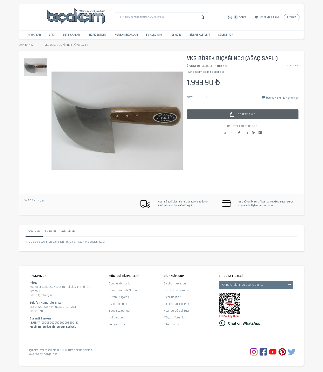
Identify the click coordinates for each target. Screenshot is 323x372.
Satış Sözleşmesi (119, 310)
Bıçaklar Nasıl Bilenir (176, 303)
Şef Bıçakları (71, 35)
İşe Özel (176, 35)
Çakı (52, 35)
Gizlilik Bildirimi (118, 303)
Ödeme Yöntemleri (120, 283)
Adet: (190, 97)
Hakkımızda (116, 317)
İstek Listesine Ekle (244, 126)
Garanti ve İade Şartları (123, 290)
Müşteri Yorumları (175, 317)
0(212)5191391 (38, 311)
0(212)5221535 (39, 307)
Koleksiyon (225, 35)
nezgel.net (50, 354)
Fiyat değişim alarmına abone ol (205, 72)
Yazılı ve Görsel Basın (177, 310)
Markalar (34, 35)
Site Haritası (171, 324)
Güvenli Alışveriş (119, 297)
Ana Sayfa (26, 45)
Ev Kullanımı (154, 35)
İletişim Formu (117, 324)
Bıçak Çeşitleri (172, 297)
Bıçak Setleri (97, 35)
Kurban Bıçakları (126, 35)
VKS (225, 66)
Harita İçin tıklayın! (41, 295)
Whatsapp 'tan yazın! (64, 307)
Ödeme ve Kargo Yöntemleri (282, 98)
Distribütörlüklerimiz (176, 290)
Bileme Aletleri (200, 35)
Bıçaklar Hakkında (175, 283)
